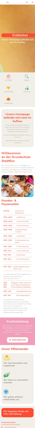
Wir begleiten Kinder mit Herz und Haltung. (15, 412)
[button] (27, 2)
